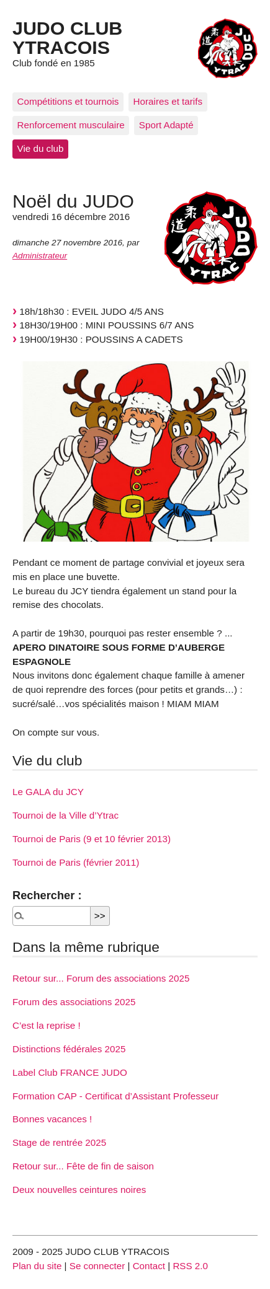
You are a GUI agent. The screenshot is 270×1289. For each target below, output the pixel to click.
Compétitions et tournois (68, 101)
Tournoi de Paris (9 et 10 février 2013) (91, 839)
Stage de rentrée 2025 (59, 1142)
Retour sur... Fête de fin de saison (83, 1166)
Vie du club (40, 148)
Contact (149, 1265)
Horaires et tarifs (167, 101)
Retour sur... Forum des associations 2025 (100, 978)
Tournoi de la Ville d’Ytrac (65, 815)
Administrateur (39, 255)
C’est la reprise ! (46, 1025)
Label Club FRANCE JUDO (69, 1072)
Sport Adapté (166, 125)
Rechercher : (46, 895)
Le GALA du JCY (48, 791)
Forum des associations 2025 (73, 1001)
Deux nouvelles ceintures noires (79, 1189)
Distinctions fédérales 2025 (68, 1049)
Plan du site (36, 1265)
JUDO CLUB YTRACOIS (67, 37)
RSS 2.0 (190, 1265)
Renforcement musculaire (71, 125)
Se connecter (97, 1265)
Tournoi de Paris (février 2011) (75, 862)
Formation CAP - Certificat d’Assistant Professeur (115, 1096)
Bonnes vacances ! (52, 1119)
